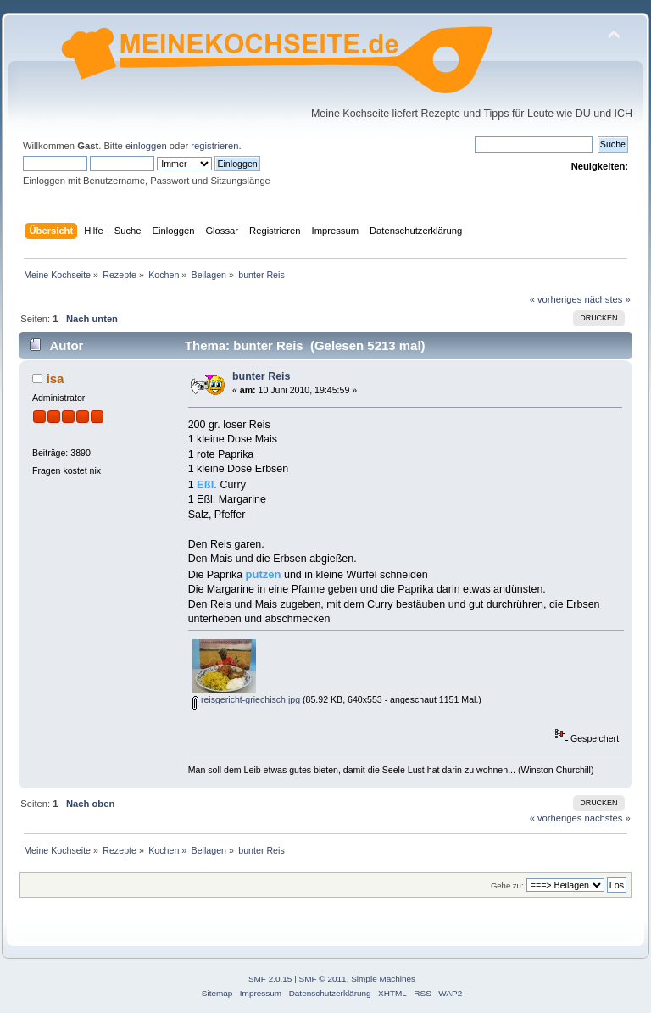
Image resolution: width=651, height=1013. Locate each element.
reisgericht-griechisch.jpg (246, 699)
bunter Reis (261, 376)
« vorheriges (556, 299)
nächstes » (608, 299)
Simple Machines (383, 978)
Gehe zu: (507, 885)
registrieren (214, 146)
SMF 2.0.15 (270, 978)
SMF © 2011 (323, 978)
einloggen (146, 146)
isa (55, 378)
